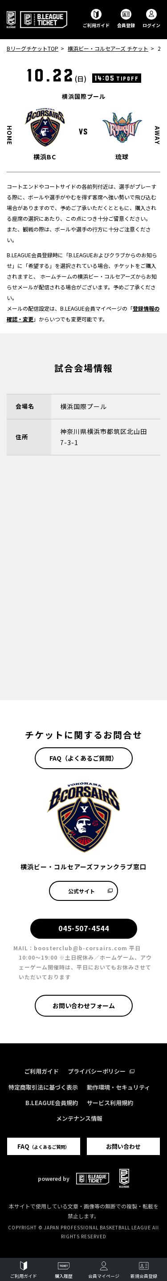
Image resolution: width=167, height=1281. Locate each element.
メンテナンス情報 (79, 1118)
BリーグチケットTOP (32, 48)
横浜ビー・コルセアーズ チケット (108, 48)
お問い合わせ (123, 1146)
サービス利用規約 (110, 1103)
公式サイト (90, 891)
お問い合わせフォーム (84, 1005)
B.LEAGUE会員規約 (51, 1103)
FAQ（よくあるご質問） (83, 758)
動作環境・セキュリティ (118, 1087)
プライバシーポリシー (101, 1071)
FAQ (43, 1146)
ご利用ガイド (41, 1071)
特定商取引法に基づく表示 (43, 1087)
